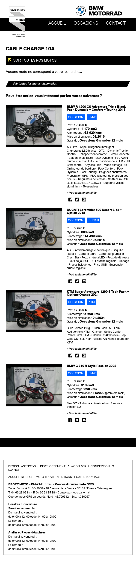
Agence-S (28, 466)
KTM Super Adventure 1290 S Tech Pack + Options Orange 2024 (98, 293)
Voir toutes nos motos (35, 60)
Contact (116, 23)
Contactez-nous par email (74, 492)
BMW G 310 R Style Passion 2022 (91, 366)
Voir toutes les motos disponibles (35, 83)
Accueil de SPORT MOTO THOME (31, 477)
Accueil (57, 23)
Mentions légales (71, 477)
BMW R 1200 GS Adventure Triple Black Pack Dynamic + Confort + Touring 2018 (96, 108)
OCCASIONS (86, 23)
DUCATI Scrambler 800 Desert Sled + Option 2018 (94, 211)
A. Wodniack (77, 466)
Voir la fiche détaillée (83, 192)
